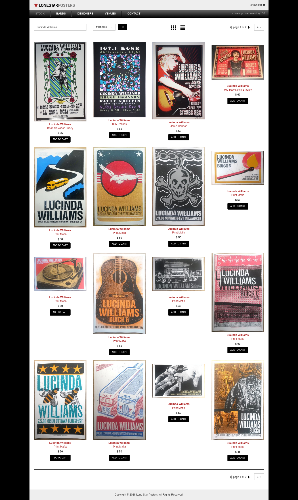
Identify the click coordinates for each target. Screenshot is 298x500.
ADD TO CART (60, 139)
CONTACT (134, 13)
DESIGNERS (85, 13)
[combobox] (104, 27)
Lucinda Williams (60, 124)
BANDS (61, 13)
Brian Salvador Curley (60, 128)
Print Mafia (60, 234)
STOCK (40, 13)
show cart (257, 4)
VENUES (110, 13)
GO (122, 27)
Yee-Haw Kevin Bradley (238, 89)
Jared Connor (178, 126)
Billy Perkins (119, 124)
